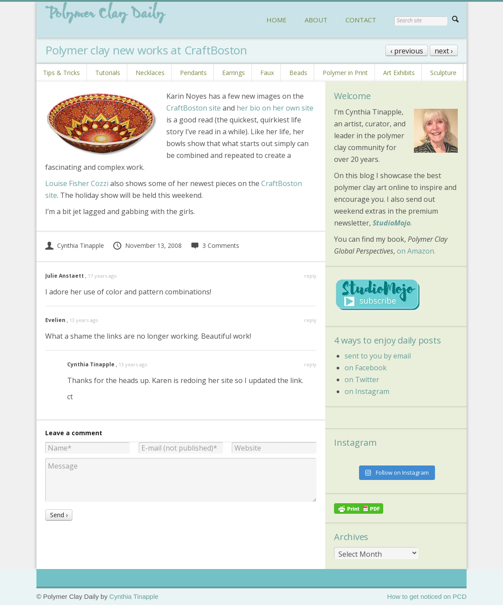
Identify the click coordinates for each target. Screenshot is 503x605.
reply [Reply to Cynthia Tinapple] (310, 364)
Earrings (233, 72)
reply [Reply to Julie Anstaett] (310, 275)
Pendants (193, 72)
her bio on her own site (275, 108)
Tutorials (107, 72)
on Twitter (362, 379)
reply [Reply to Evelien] (310, 320)
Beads (298, 72)
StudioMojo (391, 223)
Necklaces (150, 72)
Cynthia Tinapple (74, 245)
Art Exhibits (399, 72)
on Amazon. (416, 251)
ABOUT (316, 19)
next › (444, 51)
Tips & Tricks (61, 72)
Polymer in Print (345, 72)
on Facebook (366, 367)
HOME (276, 19)
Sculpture (443, 72)
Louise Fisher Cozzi (76, 183)
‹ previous (406, 51)
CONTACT (360, 19)
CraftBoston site (193, 108)
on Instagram (367, 391)
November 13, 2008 (147, 245)
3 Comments (214, 245)
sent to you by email (378, 356)
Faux (267, 72)
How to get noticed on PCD (427, 596)
